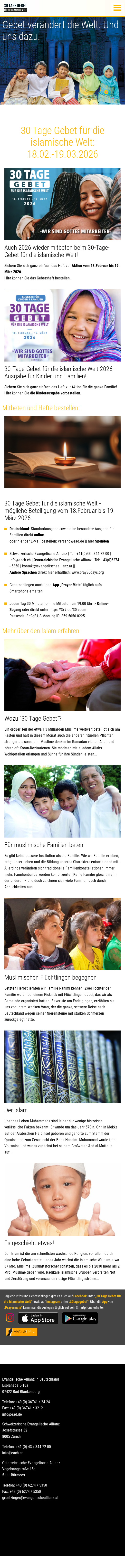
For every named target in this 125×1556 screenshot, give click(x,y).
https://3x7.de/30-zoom (67, 609)
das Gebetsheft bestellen (50, 278)
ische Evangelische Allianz (63, 560)
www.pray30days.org (88, 572)
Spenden (102, 541)
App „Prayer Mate (67, 584)
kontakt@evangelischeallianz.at (47, 566)
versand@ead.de (71, 541)
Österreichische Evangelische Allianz (31, 1463)
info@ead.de (12, 1414)
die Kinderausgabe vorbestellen (55, 393)
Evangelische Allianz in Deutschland (30, 1379)
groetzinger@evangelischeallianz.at (30, 1497)
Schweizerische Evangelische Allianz (38, 553)
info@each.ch (20, 560)
